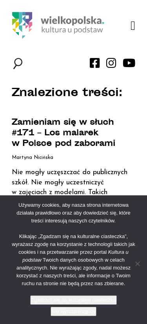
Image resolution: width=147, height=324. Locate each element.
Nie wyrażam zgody (73, 311)
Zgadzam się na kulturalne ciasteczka (73, 300)
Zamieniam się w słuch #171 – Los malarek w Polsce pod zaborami (63, 133)
